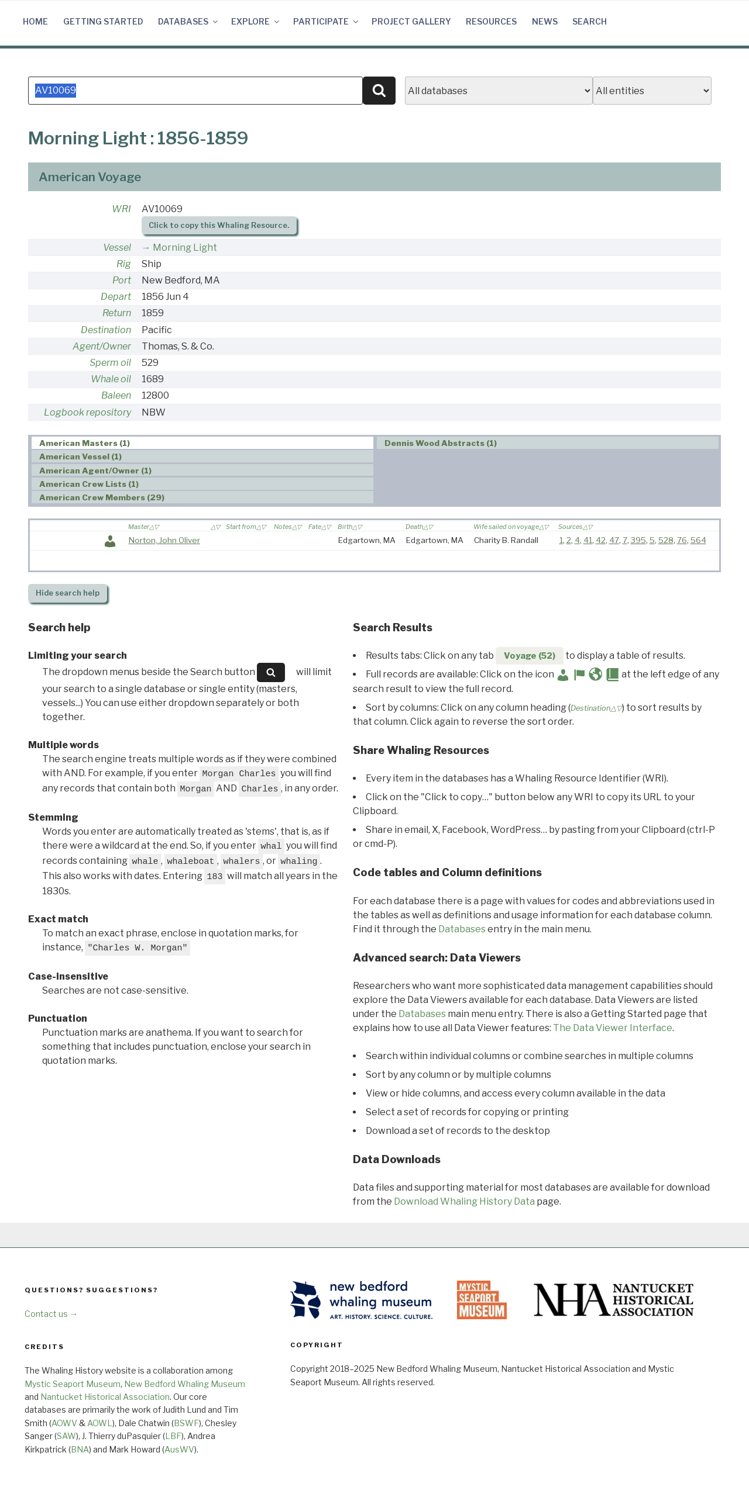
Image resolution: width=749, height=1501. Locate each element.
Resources (491, 21)
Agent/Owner (102, 346)
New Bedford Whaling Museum (184, 1384)
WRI (121, 209)
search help (67, 593)
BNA (80, 1449)
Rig (123, 263)
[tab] (202, 443)
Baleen (116, 395)
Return (116, 313)
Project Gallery (411, 21)
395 (638, 540)
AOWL (99, 1423)
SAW (66, 1436)
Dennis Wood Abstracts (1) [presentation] (440, 443)
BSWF (186, 1423)
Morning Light (185, 247)
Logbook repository (87, 412)
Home (35, 21)
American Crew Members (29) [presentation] (101, 497)
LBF (173, 1436)
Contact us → (51, 1314)
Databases (188, 21)
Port (121, 280)
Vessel (117, 247)
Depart (116, 296)
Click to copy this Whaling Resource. (219, 225)
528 (666, 540)
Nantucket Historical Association (105, 1397)
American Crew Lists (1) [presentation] (89, 484)
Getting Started (103, 21)
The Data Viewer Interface (612, 1027)
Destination (106, 330)
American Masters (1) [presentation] (84, 443)
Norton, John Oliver (164, 540)
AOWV (64, 1423)
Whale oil (111, 379)
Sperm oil (110, 362)
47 (614, 540)
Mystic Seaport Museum (73, 1384)
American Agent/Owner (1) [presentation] (95, 470)
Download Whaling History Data (464, 1201)
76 (682, 540)
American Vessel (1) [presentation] (80, 456)
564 (698, 540)
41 (587, 540)
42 (601, 540)
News (545, 21)
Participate (326, 21)
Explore (256, 21)
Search (589, 21)
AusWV (179, 1449)
